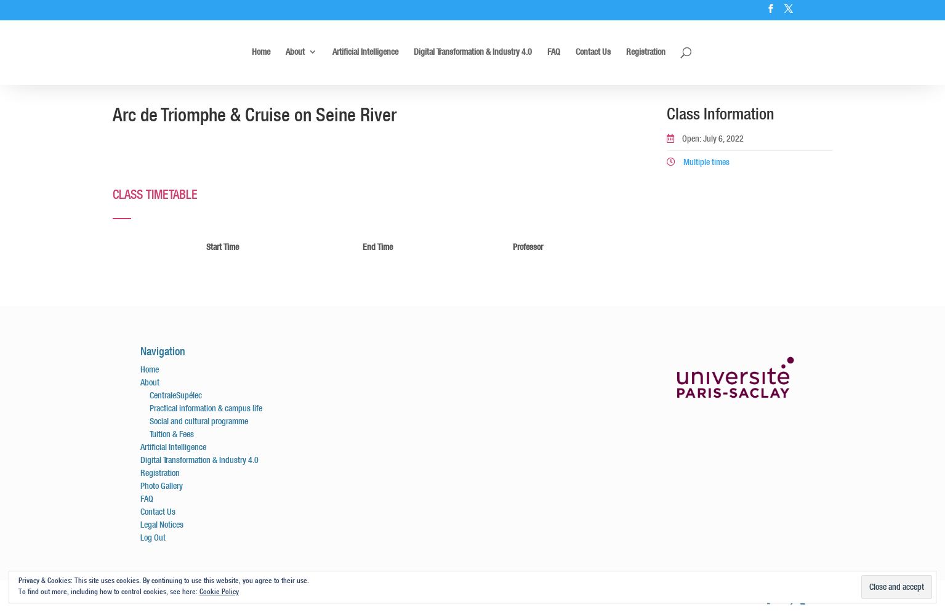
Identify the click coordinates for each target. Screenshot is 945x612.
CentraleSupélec (176, 395)
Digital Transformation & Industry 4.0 (473, 52)
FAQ (553, 52)
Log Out (153, 537)
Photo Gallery (161, 485)
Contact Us (593, 52)
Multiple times (698, 161)
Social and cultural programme (199, 421)
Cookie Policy (219, 591)
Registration (646, 52)
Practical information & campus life (206, 408)
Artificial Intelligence (365, 52)
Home (261, 52)
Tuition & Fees (172, 434)
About (295, 52)
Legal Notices (161, 524)
